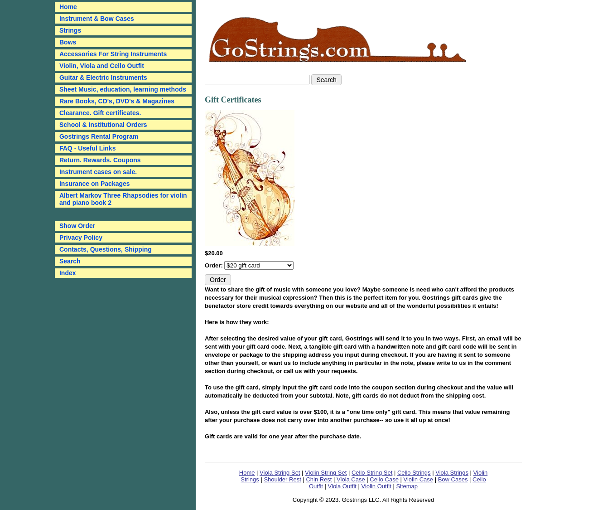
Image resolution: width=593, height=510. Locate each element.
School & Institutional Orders (103, 124)
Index (67, 273)
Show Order (77, 225)
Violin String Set (326, 472)
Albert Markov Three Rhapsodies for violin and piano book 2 (123, 199)
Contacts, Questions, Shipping (105, 249)
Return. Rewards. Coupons (100, 160)
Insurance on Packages (94, 183)
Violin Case (419, 479)
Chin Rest (319, 479)
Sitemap (407, 486)
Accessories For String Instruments (113, 54)
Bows (67, 42)
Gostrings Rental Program (98, 136)
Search (70, 261)
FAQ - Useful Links (87, 148)
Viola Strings (451, 472)
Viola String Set (280, 472)
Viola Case (350, 479)
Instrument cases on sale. (98, 171)
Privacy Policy (80, 237)
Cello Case (384, 479)
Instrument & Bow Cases (96, 18)
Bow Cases (453, 479)
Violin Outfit (376, 486)
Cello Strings (414, 472)
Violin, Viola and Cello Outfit (101, 65)
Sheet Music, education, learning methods (122, 89)
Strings (70, 30)
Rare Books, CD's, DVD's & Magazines (116, 101)
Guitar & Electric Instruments (103, 77)
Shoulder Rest (282, 479)
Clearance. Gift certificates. (100, 113)
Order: (214, 265)
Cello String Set (372, 472)
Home (247, 472)
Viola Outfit (342, 486)
